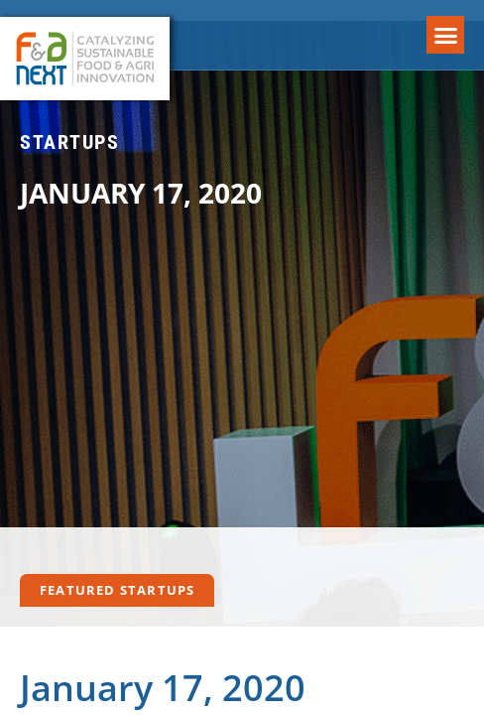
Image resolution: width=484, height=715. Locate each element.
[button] (445, 35)
